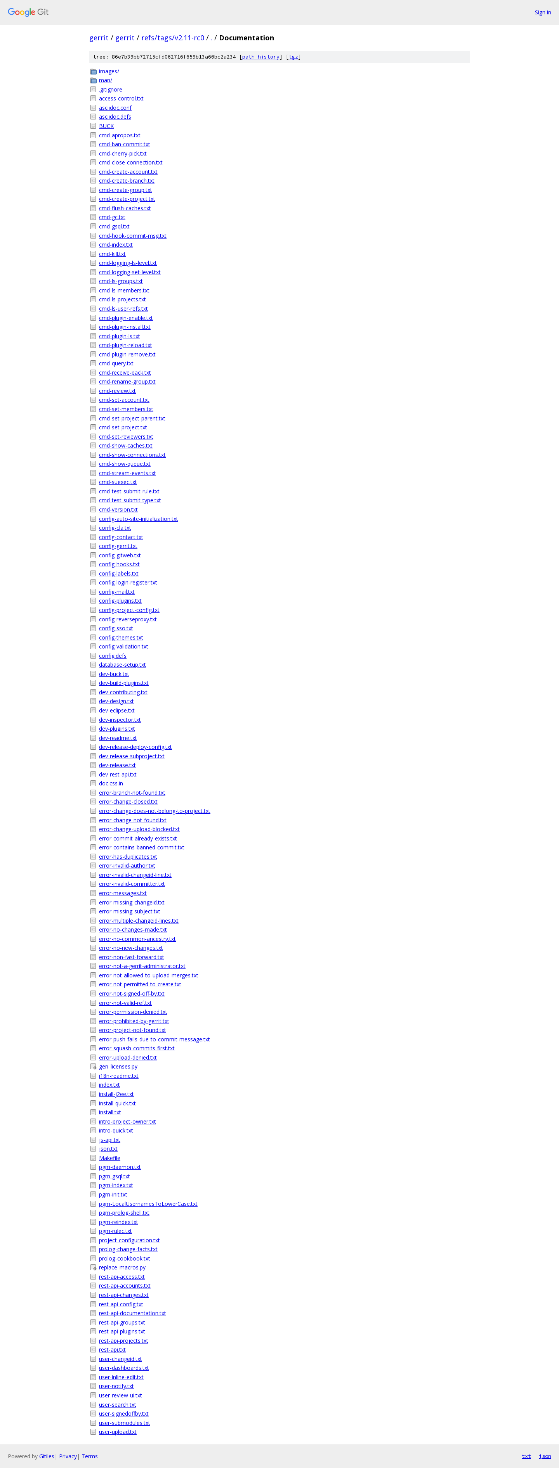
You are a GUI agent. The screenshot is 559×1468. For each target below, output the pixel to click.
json (545, 1455)
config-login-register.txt (128, 582)
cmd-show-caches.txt (126, 445)
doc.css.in (111, 783)
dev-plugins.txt (117, 728)
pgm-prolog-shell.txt (124, 1212)
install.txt (110, 1112)
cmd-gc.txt (112, 217)
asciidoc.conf (115, 107)
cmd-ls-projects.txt (122, 299)
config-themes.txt (121, 637)
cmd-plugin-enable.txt (126, 318)
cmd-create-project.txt (127, 198)
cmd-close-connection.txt (131, 162)
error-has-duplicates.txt (128, 856)
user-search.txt (117, 1404)
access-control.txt (121, 98)
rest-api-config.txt (121, 1304)
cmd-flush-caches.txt (125, 208)
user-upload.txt (118, 1431)
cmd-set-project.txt (123, 427)
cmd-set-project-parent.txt (132, 418)
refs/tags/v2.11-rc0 (172, 37)
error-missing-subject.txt (129, 911)
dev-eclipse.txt (117, 710)
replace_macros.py (122, 1267)
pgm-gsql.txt (114, 1176)
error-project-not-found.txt (132, 1030)
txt (526, 1455)
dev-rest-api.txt (118, 774)
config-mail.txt (117, 591)
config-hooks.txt (119, 564)
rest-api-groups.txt (122, 1322)
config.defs (113, 655)
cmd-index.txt (116, 244)
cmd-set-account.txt (124, 399)
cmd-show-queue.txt (125, 463)
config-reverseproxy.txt (128, 619)
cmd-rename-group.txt (127, 381)
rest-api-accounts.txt (125, 1285)
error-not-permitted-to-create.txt (140, 984)
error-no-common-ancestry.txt (137, 938)
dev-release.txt (117, 765)
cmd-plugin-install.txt (125, 326)
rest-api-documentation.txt (132, 1313)
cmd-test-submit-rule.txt (129, 491)
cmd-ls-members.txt (124, 290)
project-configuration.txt (129, 1240)
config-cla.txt (115, 527)
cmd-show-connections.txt (132, 454)
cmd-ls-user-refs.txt (123, 308)
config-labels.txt (119, 573)
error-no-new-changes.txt (131, 947)
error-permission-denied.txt (133, 1011)
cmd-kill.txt (112, 254)
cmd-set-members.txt (126, 409)
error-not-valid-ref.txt (125, 1002)
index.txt (109, 1084)
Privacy (68, 1456)
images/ (109, 71)
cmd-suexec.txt (118, 482)
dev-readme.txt (118, 738)
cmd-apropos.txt (120, 135)
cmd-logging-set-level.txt (130, 272)
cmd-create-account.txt (128, 171)
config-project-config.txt (129, 610)
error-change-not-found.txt (133, 820)
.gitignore (110, 89)
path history (261, 57)
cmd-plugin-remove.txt (127, 354)
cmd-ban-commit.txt (124, 144)
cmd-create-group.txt (125, 190)
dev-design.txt (116, 701)
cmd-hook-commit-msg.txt (133, 235)
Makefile (109, 1158)
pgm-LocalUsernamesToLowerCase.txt (148, 1203)
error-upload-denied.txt (128, 1057)
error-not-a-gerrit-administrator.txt (142, 966)
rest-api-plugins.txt (122, 1331)
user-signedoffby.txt (124, 1413)
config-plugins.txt (120, 600)
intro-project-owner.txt (127, 1121)
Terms (90, 1456)
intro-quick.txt (116, 1130)
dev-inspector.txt (120, 719)
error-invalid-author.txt (127, 865)
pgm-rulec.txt (115, 1231)
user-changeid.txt (120, 1359)
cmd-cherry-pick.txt (123, 153)
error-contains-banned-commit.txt (141, 847)
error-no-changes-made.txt (133, 929)
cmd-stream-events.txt (127, 473)
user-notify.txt (116, 1386)
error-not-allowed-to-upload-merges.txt (148, 975)
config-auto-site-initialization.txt (138, 518)
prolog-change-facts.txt (128, 1249)
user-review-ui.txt (120, 1395)
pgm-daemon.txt (120, 1167)
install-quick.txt (117, 1103)
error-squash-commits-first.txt (137, 1048)
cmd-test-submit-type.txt (130, 500)
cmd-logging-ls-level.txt (128, 262)
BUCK (106, 126)
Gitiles (46, 1456)
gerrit (99, 37)
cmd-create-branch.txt (127, 180)
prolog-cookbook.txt (124, 1258)
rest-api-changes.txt (124, 1295)
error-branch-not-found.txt (132, 792)
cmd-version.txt (118, 509)
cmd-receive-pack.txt (125, 372)
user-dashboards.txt (124, 1367)
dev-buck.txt (114, 674)
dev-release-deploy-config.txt (135, 746)
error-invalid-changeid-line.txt (135, 874)
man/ (105, 80)
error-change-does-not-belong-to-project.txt (154, 810)
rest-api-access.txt (122, 1276)
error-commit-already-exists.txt (138, 838)
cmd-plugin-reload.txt (125, 345)
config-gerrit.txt (118, 546)
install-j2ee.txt (116, 1094)
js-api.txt (109, 1139)
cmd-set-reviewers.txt (126, 436)
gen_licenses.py (118, 1066)
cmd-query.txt (116, 363)
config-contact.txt (121, 537)
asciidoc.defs (115, 116)
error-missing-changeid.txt (132, 902)
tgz (293, 57)
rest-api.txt (112, 1349)
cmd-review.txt (117, 390)
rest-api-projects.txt (123, 1340)
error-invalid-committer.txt (132, 883)
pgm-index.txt (116, 1185)
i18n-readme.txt (119, 1075)
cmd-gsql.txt (114, 226)
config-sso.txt (116, 628)
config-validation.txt (123, 646)
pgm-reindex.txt (118, 1222)
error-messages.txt (123, 893)
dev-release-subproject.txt (132, 756)
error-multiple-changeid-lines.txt (139, 920)
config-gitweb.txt (120, 555)
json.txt (108, 1148)
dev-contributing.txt (123, 692)
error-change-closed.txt (128, 801)
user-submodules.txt (124, 1423)
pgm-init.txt (113, 1194)
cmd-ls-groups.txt (121, 281)
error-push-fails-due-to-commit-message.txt (154, 1039)
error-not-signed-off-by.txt (132, 993)
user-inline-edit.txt (121, 1377)
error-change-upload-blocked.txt (139, 829)
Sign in (543, 12)
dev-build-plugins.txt (124, 682)
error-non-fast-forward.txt (131, 957)
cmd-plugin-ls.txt (119, 336)
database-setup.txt (122, 664)
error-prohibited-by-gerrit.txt (134, 1021)
